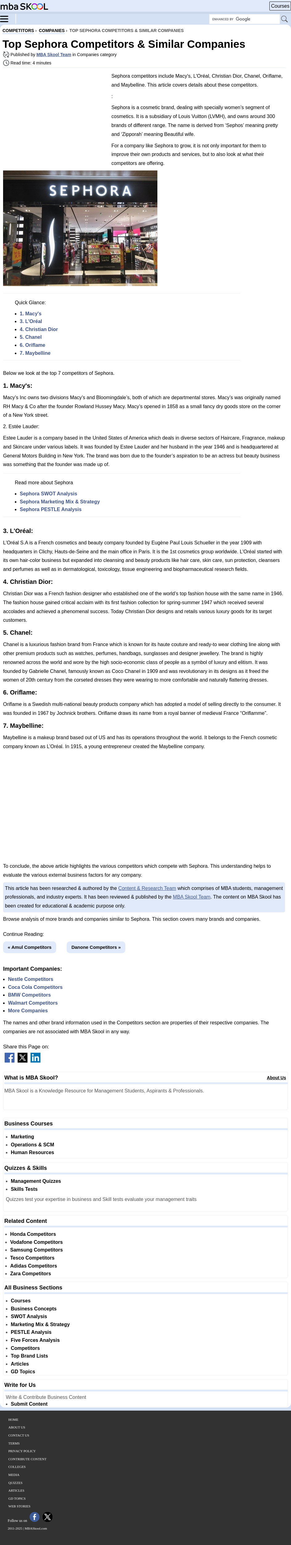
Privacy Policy (22, 1451)
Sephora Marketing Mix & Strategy (60, 501)
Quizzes (15, 1483)
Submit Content (29, 1404)
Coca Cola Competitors (35, 987)
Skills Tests (24, 1189)
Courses (280, 6)
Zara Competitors (30, 1273)
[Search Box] (244, 19)
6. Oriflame (32, 345)
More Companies (28, 1010)
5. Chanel (31, 337)
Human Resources (32, 1152)
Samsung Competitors (36, 1249)
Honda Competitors (33, 1234)
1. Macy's (31, 313)
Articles (20, 1364)
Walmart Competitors (33, 1003)
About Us (276, 1077)
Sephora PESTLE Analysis (50, 509)
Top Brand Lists (29, 1356)
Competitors (25, 1348)
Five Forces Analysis (35, 1340)
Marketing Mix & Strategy (40, 1324)
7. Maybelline (35, 353)
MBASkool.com (36, 1528)
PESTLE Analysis (31, 1332)
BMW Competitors (29, 995)
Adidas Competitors (33, 1265)
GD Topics (23, 1371)
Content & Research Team (147, 888)
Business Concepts (33, 1308)
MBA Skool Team (53, 54)
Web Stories (19, 1506)
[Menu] (8, 18)
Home (13, 1419)
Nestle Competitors (30, 979)
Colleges (17, 1467)
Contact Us (18, 1435)
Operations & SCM (32, 1144)
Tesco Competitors (32, 1257)
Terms (14, 1443)
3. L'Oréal (31, 321)
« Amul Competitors (30, 947)
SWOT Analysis (29, 1316)
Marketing (22, 1136)
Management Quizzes (36, 1181)
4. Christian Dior (39, 329)
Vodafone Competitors (36, 1242)
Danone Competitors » (96, 947)
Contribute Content (27, 1459)
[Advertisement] (55, 115)
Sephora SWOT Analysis (48, 493)
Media (13, 1475)
